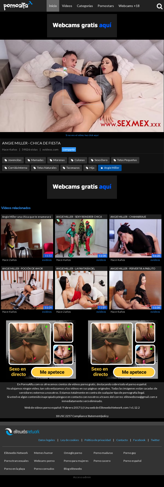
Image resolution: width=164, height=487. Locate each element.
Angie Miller (111, 167)
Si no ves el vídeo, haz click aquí (82, 135)
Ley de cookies (70, 440)
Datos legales (46, 440)
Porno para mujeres (76, 460)
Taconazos (73, 167)
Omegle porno (73, 453)
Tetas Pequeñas (127, 160)
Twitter (155, 440)
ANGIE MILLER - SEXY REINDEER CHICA (79, 216)
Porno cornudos (44, 468)
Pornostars (106, 6)
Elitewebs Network (16, 453)
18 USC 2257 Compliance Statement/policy (82, 416)
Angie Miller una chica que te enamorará (26, 216)
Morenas (59, 160)
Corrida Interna (17, 167)
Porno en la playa (14, 468)
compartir (69, 149)
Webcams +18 (129, 6)
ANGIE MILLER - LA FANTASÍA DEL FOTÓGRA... (75, 269)
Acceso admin (82, 477)
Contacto (122, 440)
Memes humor (43, 453)
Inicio (53, 6)
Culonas (80, 160)
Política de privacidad (98, 440)
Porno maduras (103, 453)
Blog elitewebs (73, 468)
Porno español (132, 460)
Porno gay (129, 453)
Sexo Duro (101, 160)
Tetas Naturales (47, 167)
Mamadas (37, 160)
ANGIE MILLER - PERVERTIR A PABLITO (132, 268)
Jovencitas (14, 160)
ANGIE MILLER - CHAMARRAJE (128, 216)
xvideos (47, 259)
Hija (91, 167)
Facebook (139, 440)
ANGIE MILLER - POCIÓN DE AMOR (22, 268)
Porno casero (102, 460)
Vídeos (67, 6)
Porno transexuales (16, 460)
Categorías (85, 6)
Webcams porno (44, 460)
